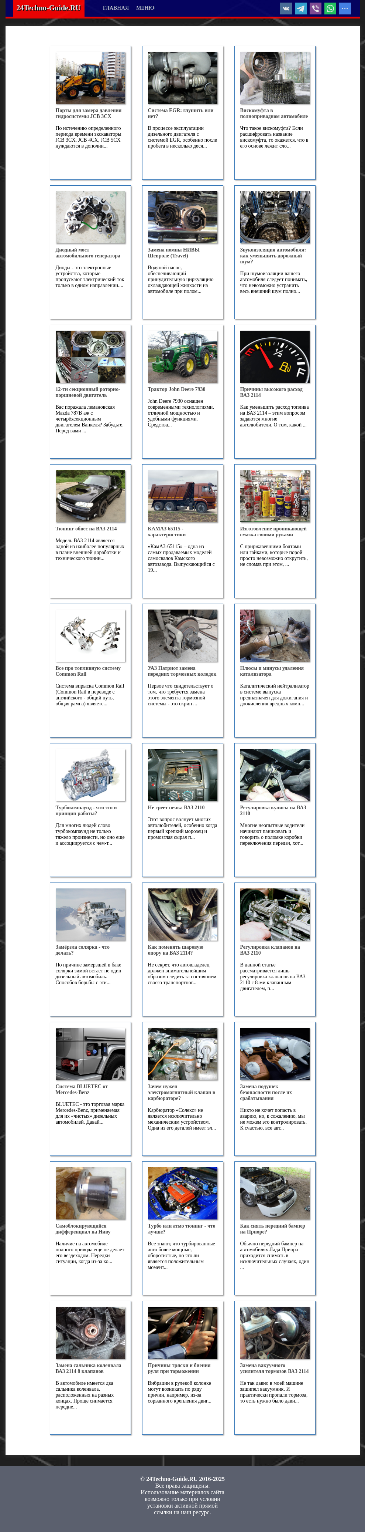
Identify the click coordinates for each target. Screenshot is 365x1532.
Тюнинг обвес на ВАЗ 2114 (86, 529)
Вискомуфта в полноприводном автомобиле (274, 113)
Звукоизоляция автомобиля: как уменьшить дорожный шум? (273, 255)
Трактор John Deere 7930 (177, 389)
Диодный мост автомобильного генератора (88, 253)
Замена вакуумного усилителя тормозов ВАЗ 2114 (274, 1368)
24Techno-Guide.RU (49, 8)
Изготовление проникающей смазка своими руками (274, 531)
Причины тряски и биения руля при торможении (180, 1368)
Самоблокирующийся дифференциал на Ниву (83, 1229)
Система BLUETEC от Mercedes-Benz (82, 1089)
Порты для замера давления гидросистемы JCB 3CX (89, 113)
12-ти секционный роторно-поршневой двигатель (88, 392)
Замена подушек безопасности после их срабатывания (266, 1092)
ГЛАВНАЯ (116, 8)
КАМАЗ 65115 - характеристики (167, 531)
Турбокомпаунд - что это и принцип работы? (87, 810)
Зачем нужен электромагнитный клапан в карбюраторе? (182, 1092)
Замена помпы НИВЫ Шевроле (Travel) (174, 253)
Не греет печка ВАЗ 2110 (176, 807)
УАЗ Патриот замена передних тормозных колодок (182, 671)
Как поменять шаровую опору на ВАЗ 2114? (176, 950)
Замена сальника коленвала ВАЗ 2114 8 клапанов (89, 1368)
